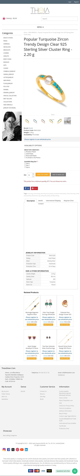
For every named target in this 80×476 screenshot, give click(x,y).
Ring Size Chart (69, 201)
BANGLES (6, 62)
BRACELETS (6, 50)
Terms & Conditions (65, 408)
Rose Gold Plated (31, 156)
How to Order (63, 398)
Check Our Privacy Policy (66, 406)
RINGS (5, 41)
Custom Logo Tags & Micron (67, 416)
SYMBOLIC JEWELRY (9, 71)
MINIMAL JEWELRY (9, 93)
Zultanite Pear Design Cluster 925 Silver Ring (65, 313)
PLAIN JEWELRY (8, 83)
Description (31, 201)
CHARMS (6, 53)
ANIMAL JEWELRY (8, 74)
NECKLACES (7, 47)
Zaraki (31, 128)
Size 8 (28, 167)
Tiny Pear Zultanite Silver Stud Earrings (48, 347)
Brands (23, 391)
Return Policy (63, 413)
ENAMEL (6, 89)
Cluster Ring (30, 193)
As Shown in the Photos (33, 158)
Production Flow (64, 428)
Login (69, 2)
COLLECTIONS (7, 102)
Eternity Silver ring (36, 195)
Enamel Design (37, 193)
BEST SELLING (7, 99)
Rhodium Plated (31, 152)
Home (25, 32)
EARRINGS (6, 44)
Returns (42, 394)
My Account (5, 391)
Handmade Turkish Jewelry (60, 193)
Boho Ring (43, 193)
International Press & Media (67, 423)
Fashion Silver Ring (71, 193)
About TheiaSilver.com (66, 400)
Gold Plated (29, 154)
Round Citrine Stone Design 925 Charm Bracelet (65, 347)
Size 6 (28, 163)
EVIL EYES (6, 86)
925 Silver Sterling (55, 195)
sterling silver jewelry (45, 195)
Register (76, 2)
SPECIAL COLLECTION (9, 96)
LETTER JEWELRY (8, 77)
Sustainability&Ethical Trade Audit (67, 420)
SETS (4, 65)
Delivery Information (65, 411)
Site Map (42, 396)
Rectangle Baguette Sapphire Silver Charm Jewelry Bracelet (32, 313)
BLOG (41, 399)
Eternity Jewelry (49, 193)
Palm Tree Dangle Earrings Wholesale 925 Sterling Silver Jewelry (48, 313)
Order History (6, 394)
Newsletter (5, 399)
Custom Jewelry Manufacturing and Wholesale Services (65, 393)
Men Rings (7, 80)
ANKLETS (6, 56)
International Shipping (53, 201)
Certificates (62, 426)
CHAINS (5, 68)
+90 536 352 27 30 (43, 373)
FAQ (60, 403)
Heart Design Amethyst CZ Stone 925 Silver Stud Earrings (32, 347)
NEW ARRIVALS (7, 105)
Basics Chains (8, 38)
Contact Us (61, 375)
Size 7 (28, 165)
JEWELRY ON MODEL (9, 108)
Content (41, 204)
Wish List (4, 396)
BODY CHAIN (7, 59)
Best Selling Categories (10, 435)
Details (40, 201)
